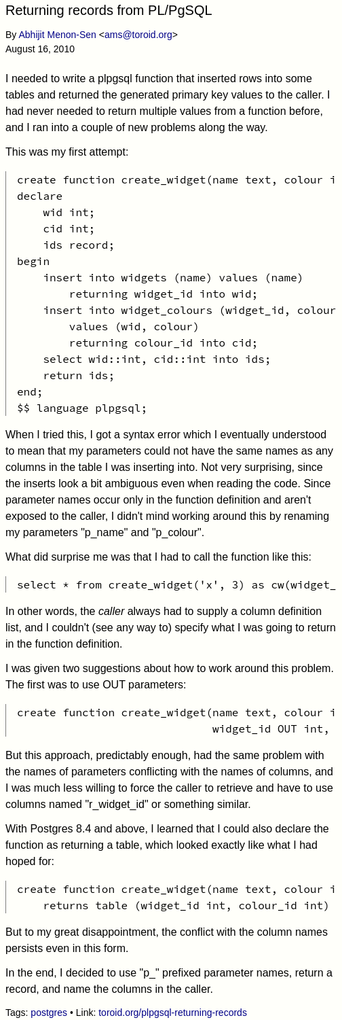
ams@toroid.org (138, 34)
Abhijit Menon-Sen (57, 34)
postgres (49, 1012)
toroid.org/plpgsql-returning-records (172, 1012)
